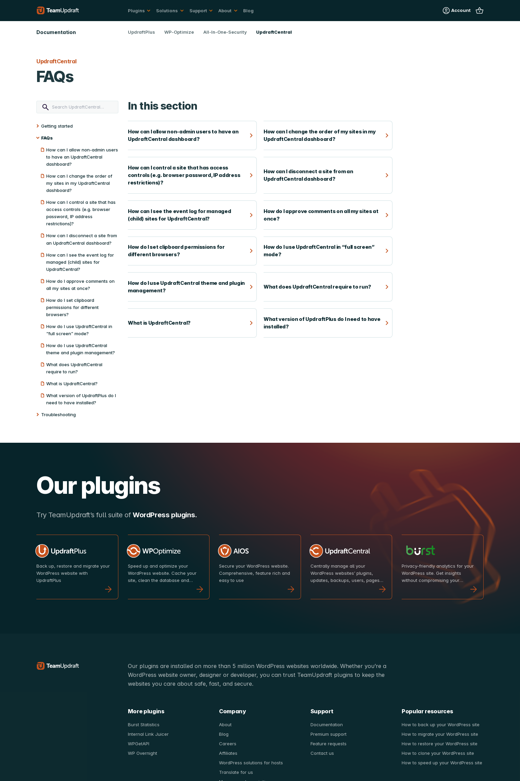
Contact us (322, 753)
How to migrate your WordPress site (440, 734)
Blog (248, 10)
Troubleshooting (58, 414)
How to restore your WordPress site (439, 743)
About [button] (225, 10)
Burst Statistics (144, 724)
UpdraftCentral (274, 32)
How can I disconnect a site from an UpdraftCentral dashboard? (81, 239)
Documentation (327, 724)
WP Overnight (142, 753)
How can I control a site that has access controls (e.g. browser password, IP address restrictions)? (81, 212)
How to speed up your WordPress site (442, 762)
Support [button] (198, 10)
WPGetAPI (138, 743)
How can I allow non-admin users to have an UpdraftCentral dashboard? (82, 157)
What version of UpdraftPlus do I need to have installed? (81, 399)
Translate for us (236, 772)
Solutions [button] (167, 10)
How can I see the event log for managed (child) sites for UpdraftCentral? (80, 262)
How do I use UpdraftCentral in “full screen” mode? (79, 330)
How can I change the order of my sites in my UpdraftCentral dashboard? (79, 183)
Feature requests (329, 743)
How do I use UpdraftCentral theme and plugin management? (80, 349)
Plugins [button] (136, 10)
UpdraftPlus (141, 32)
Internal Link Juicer (148, 734)
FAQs (47, 138)
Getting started (57, 126)
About (225, 724)
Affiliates (228, 753)
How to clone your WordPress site (438, 753)
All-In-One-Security (225, 32)
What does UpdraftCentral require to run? (74, 368)
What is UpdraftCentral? (72, 383)
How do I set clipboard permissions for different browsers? (72, 307)
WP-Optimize (179, 32)
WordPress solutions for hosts (251, 762)
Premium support (329, 734)
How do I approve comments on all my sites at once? (80, 284)
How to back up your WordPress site (441, 724)
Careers (227, 743)
